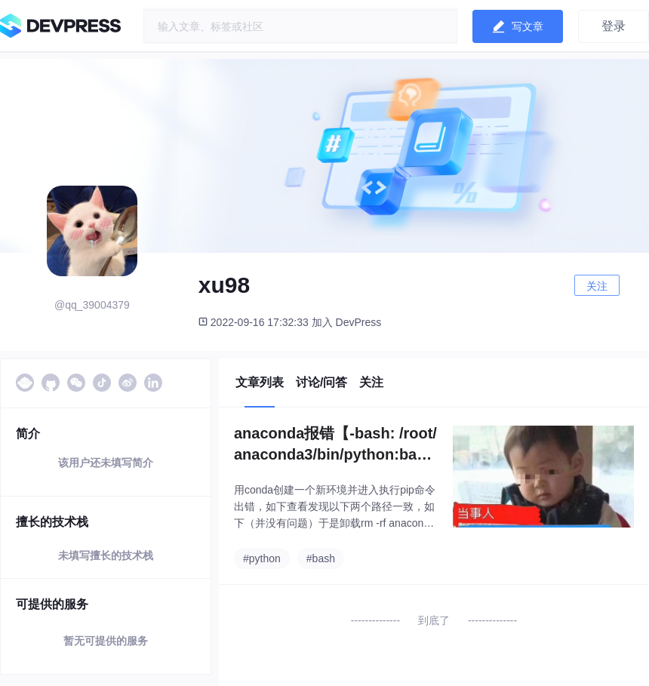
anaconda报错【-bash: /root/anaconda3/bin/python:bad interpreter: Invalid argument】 (335, 445)
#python (262, 558)
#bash (320, 558)
